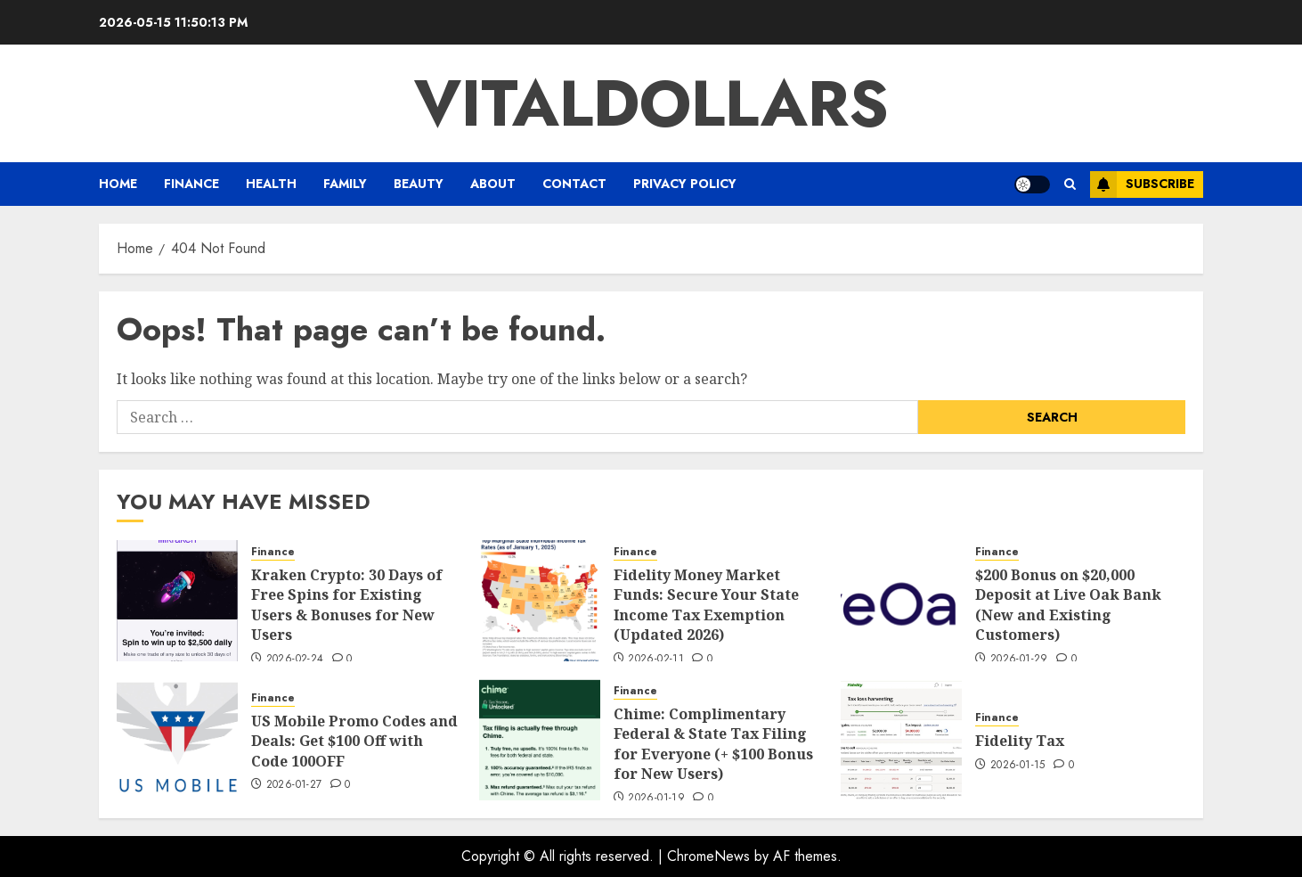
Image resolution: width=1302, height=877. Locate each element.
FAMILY (345, 184)
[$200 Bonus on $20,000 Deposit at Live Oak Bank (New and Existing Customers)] (901, 600)
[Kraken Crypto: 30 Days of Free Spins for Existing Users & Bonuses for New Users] (177, 600)
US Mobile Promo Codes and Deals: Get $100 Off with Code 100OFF (354, 741)
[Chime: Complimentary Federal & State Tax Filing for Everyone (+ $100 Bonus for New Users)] (539, 739)
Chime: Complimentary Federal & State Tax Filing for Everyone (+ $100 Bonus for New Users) (713, 743)
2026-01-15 (1018, 765)
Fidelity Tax (1019, 740)
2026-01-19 (656, 798)
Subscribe (1142, 184)
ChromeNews (708, 856)
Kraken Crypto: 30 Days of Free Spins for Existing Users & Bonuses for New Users (347, 604)
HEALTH (271, 184)
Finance (191, 184)
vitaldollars (651, 103)
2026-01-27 (294, 785)
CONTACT (574, 184)
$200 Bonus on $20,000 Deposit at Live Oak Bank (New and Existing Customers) (1068, 604)
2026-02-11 (656, 659)
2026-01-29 (1019, 659)
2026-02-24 (295, 659)
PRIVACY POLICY (684, 184)
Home (118, 184)
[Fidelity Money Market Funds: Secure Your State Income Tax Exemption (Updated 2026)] (539, 600)
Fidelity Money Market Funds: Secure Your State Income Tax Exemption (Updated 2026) (706, 604)
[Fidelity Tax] (901, 739)
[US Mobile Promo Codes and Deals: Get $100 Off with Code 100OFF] (177, 739)
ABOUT (493, 184)
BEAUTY (418, 184)
